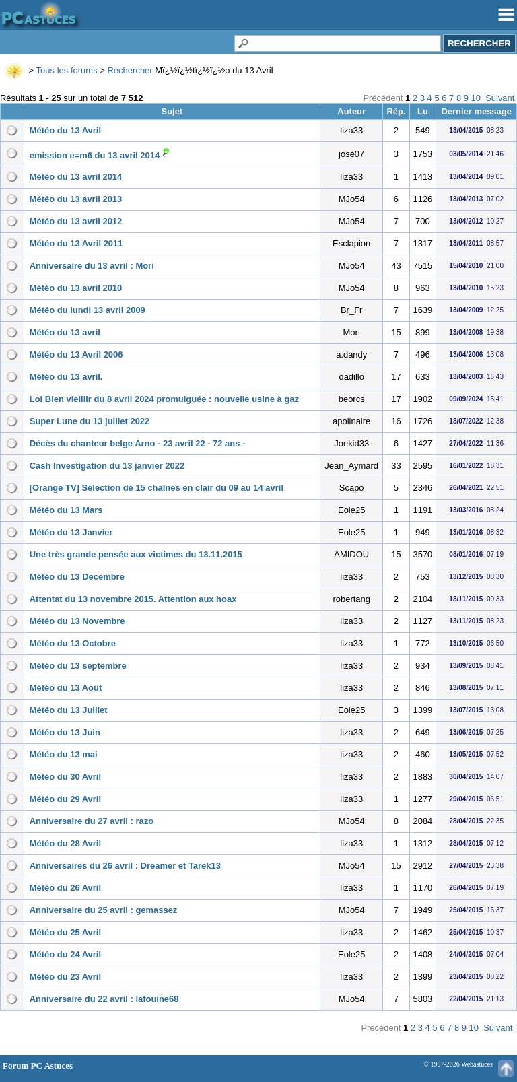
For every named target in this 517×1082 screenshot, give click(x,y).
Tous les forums (67, 70)
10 (476, 98)
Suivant (499, 98)
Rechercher (129, 70)
